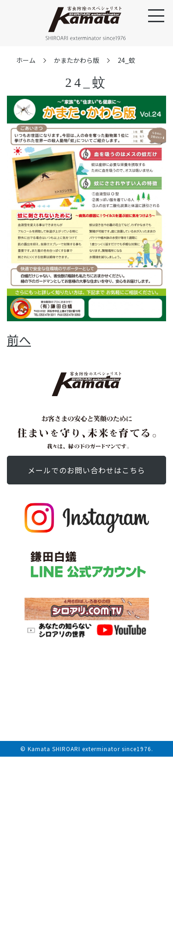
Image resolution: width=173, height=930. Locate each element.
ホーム (26, 60)
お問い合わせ (86, 470)
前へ (19, 339)
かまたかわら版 (76, 60)
